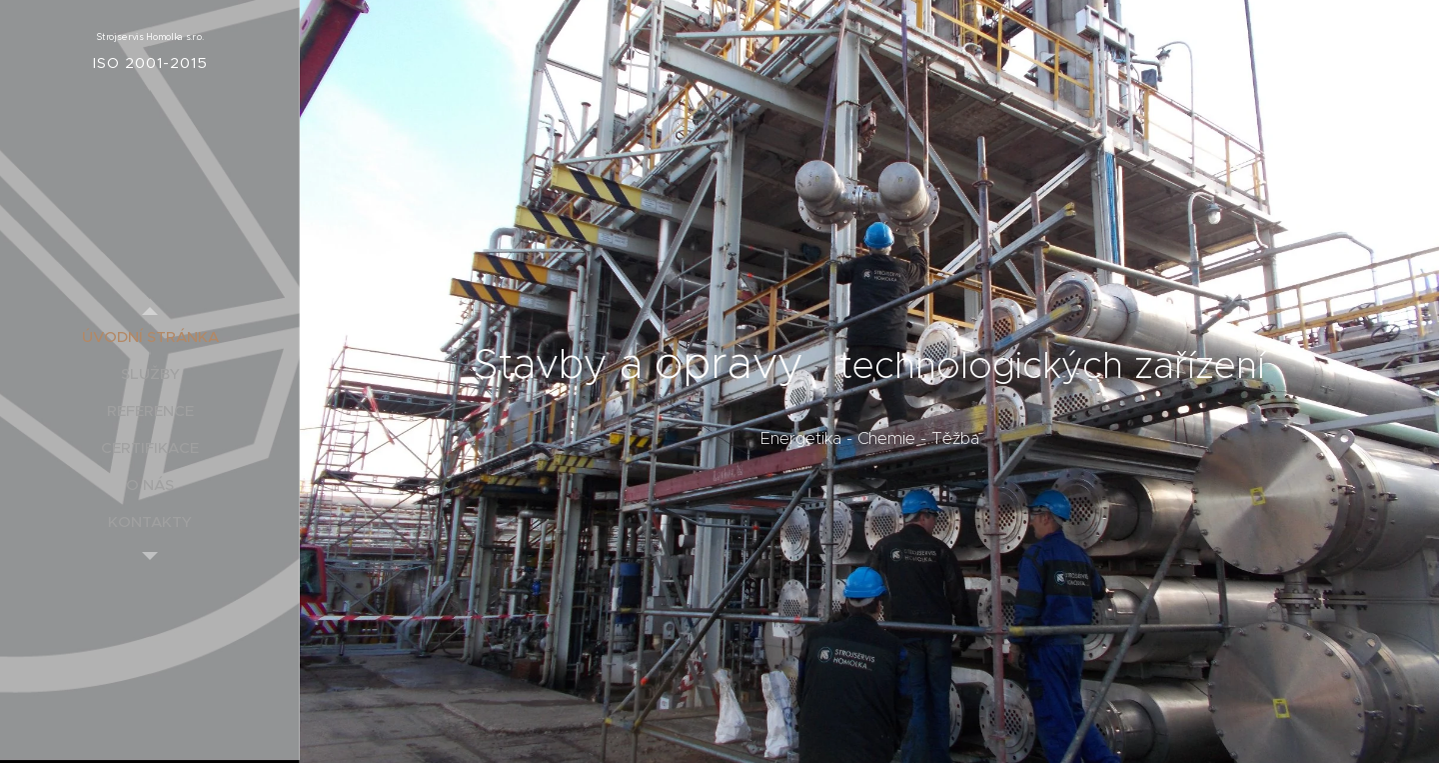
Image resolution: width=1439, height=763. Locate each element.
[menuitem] (150, 336)
